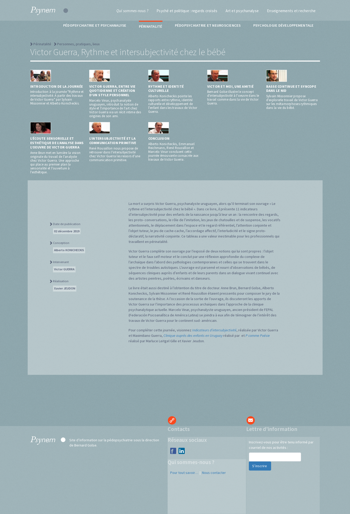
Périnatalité (150, 26)
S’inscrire (260, 466)
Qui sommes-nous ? (132, 10)
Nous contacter (214, 472)
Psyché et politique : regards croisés (187, 10)
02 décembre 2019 (66, 231)
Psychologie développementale (283, 25)
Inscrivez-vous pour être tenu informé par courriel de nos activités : (281, 445)
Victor (64, 269)
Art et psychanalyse (242, 10)
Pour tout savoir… (184, 472)
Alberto (69, 250)
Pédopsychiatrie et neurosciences (208, 25)
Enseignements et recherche (291, 10)
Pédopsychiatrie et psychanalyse (94, 25)
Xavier (64, 288)
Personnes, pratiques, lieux (78, 44)
